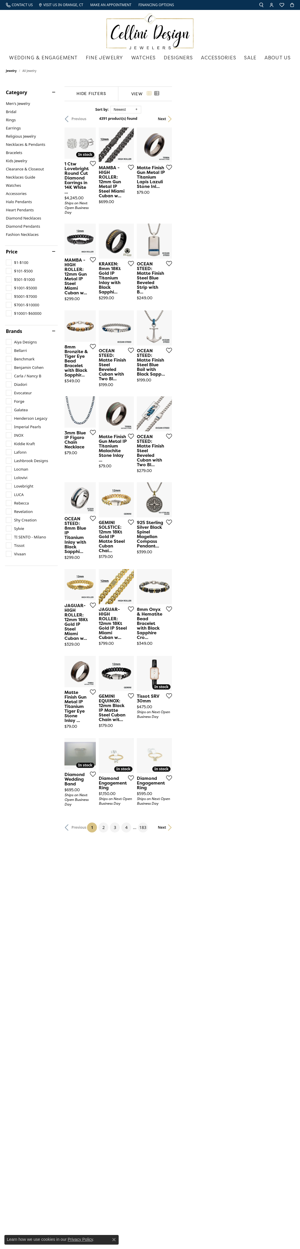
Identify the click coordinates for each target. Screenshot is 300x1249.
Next (284, 118)
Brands (14, 331)
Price (12, 251)
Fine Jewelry (104, 57)
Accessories (218, 57)
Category (16, 92)
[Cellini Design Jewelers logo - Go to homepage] (150, 29)
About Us (278, 57)
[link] (19, 5)
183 (203, 992)
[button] (261, 5)
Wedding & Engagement (43, 57)
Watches (143, 57)
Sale (250, 57)
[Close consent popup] (114, 1239)
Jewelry (11, 71)
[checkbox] (17, 262)
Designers (178, 57)
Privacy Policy (80, 1239)
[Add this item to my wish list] (134, 206)
